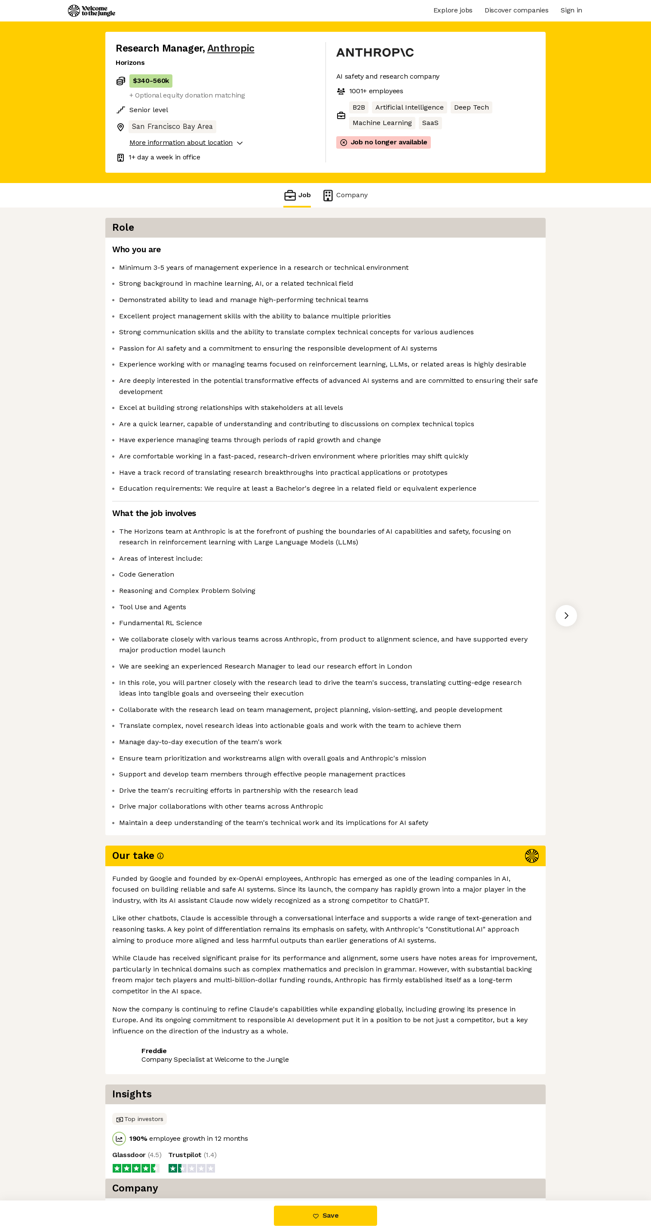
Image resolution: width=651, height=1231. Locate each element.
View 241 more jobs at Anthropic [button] (229, 1164)
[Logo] (91, 11)
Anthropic (231, 48)
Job (297, 195)
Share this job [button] (139, 1164)
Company (344, 195)
